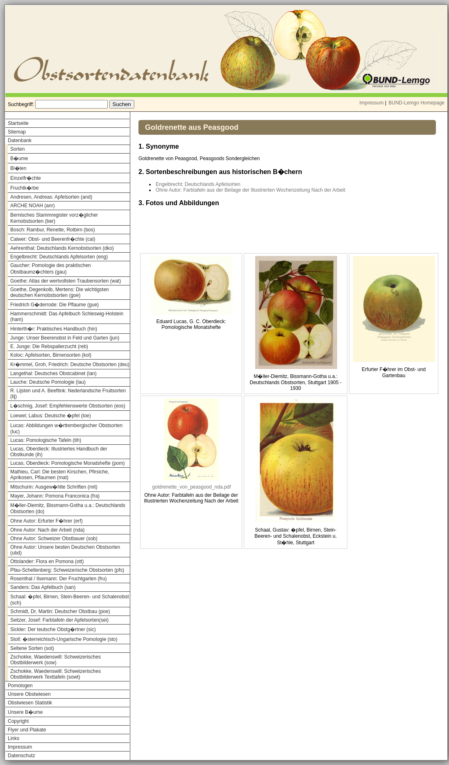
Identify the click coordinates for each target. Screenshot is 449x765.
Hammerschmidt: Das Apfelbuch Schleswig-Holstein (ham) (66, 316)
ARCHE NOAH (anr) (32, 205)
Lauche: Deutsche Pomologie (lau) (48, 382)
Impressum (371, 103)
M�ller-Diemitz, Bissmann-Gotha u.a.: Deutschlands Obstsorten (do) (67, 508)
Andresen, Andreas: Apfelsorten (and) (51, 197)
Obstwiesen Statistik (30, 703)
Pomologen (20, 685)
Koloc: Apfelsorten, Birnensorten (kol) (50, 355)
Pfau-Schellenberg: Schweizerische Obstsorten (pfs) (67, 570)
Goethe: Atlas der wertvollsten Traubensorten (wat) (65, 281)
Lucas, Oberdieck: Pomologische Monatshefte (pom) (67, 463)
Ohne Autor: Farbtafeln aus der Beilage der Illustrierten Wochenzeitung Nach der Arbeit (250, 190)
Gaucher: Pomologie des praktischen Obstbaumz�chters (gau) (50, 269)
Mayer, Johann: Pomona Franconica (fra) (55, 496)
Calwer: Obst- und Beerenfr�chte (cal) (52, 239)
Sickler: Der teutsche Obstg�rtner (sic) (53, 629)
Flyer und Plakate (27, 730)
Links (13, 738)
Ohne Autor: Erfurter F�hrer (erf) (46, 521)
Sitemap (17, 132)
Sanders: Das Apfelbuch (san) (42, 587)
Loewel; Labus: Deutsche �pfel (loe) (50, 416)
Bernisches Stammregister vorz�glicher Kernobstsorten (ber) (54, 218)
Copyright (18, 721)
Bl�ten (18, 168)
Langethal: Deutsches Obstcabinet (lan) (53, 373)
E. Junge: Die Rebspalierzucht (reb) (49, 346)
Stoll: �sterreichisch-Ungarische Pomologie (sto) (63, 639)
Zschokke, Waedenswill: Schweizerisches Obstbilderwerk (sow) (55, 659)
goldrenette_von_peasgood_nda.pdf (191, 487)
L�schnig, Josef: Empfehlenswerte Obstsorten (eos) (67, 406)
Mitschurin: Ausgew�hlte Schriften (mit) (54, 487)
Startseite (18, 123)
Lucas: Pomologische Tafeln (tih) (45, 440)
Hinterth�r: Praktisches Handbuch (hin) (53, 329)
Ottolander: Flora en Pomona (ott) (47, 561)
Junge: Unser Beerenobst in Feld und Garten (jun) (64, 338)
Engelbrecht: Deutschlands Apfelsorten (198, 184)
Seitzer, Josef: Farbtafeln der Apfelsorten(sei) (59, 620)
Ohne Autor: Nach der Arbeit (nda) (47, 530)
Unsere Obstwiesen (29, 694)
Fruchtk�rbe (24, 188)
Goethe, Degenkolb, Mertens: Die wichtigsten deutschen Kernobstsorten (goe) (59, 292)
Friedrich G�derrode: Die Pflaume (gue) (54, 305)
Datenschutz (21, 755)
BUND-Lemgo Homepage (416, 103)
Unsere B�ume (25, 712)
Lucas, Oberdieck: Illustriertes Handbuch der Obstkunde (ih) (58, 451)
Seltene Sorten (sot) (32, 648)
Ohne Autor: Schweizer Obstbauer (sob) (54, 538)
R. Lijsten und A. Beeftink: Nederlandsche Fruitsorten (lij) (68, 393)
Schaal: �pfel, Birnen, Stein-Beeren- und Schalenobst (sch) (69, 600)
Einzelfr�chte (25, 178)
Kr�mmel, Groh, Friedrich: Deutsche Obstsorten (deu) (69, 364)
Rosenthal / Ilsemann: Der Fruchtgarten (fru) (58, 579)
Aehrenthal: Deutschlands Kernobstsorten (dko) (62, 248)
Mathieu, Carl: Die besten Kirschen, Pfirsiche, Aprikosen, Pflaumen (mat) (59, 474)
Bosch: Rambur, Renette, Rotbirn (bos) (52, 230)
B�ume (19, 158)
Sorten (17, 149)
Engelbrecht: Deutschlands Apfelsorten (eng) (59, 257)
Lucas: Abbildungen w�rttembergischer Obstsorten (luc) (66, 429)
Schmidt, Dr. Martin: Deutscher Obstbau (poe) (60, 611)
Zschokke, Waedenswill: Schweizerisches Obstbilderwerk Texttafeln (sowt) (55, 674)
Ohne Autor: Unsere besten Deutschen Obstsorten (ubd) (65, 550)
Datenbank (20, 140)
